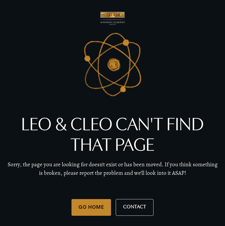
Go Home (91, 207)
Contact (134, 207)
